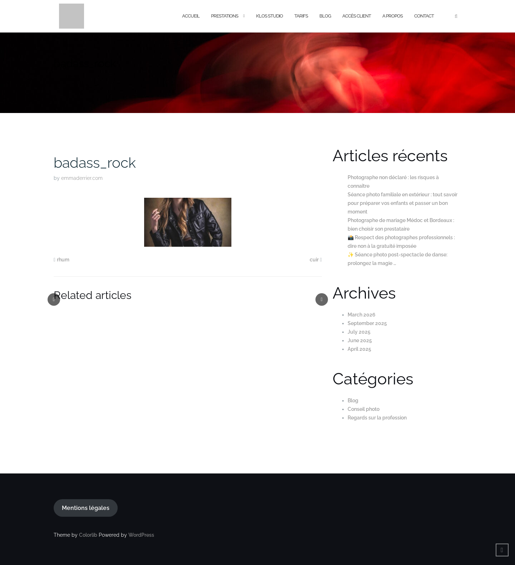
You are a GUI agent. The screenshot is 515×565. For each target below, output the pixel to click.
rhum (63, 259)
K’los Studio (269, 16)
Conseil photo (363, 409)
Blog (325, 16)
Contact (424, 16)
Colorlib (88, 535)
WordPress (141, 535)
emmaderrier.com (82, 178)
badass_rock (95, 162)
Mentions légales (85, 508)
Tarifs (301, 16)
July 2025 (359, 332)
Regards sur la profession (377, 418)
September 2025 (367, 323)
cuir (314, 259)
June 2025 (360, 340)
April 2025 (359, 349)
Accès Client (356, 16)
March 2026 (362, 315)
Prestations (224, 16)
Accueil (191, 16)
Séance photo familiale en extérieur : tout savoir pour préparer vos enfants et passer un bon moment (402, 203)
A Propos (392, 16)
